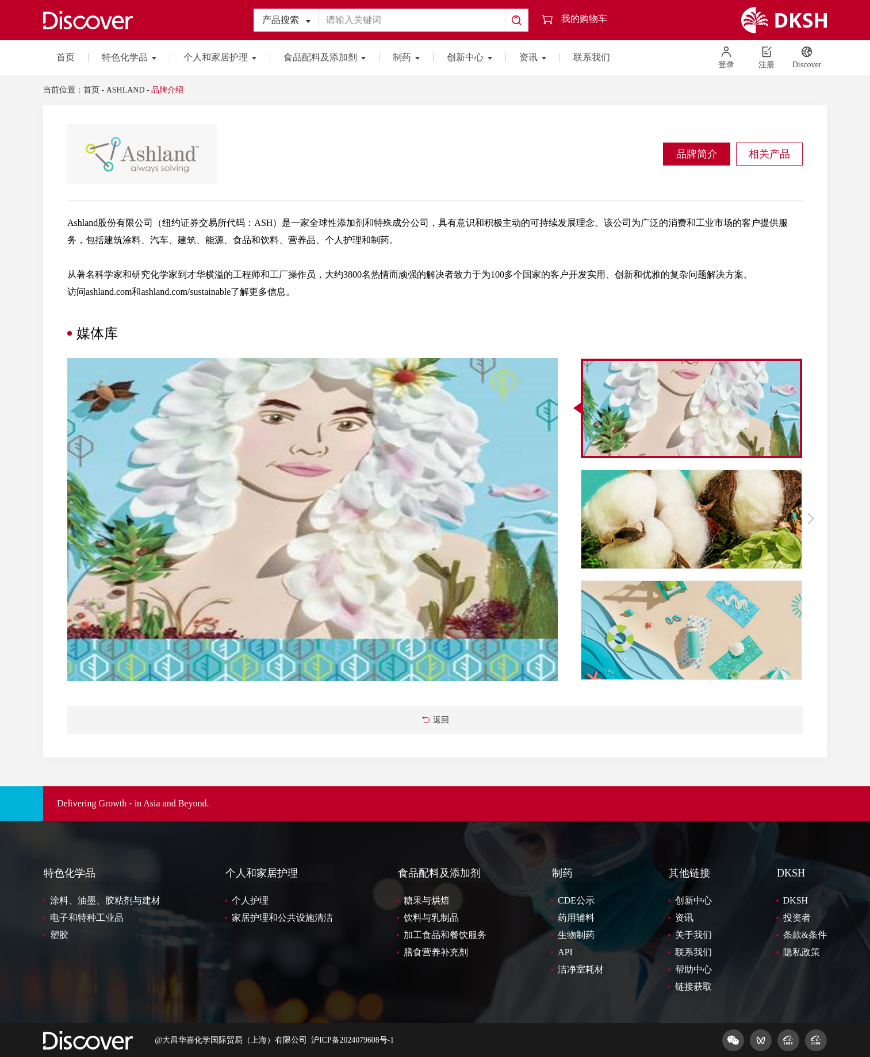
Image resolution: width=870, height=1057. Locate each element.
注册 (766, 57)
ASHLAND (125, 90)
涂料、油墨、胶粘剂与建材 (105, 900)
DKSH (790, 873)
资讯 (532, 57)
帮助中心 (693, 969)
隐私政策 (801, 951)
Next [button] (809, 518)
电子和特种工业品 (87, 917)
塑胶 (59, 934)
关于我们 (693, 934)
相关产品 (768, 154)
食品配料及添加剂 (324, 57)
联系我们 (591, 57)
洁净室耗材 (581, 969)
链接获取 (693, 986)
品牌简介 (693, 154)
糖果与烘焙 (427, 900)
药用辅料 (576, 917)
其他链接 (689, 873)
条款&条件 (805, 934)
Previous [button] (550, 518)
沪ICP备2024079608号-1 (352, 1039)
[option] (312, 519)
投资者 (797, 917)
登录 (726, 57)
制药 (406, 57)
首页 (65, 57)
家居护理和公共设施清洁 (282, 917)
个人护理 (250, 900)
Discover (807, 57)
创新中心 (469, 57)
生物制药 (576, 934)
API (565, 951)
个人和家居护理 (219, 57)
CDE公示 (576, 900)
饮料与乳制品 (431, 917)
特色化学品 (129, 57)
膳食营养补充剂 (436, 951)
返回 (435, 720)
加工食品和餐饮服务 (445, 934)
